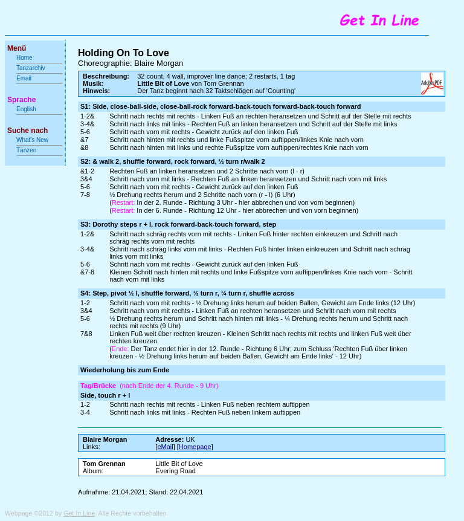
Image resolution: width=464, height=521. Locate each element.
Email (23, 78)
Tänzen (26, 150)
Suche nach (27, 130)
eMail (165, 446)
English (26, 109)
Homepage (195, 446)
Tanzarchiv (30, 68)
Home (24, 57)
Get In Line (79, 513)
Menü (16, 48)
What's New (33, 140)
